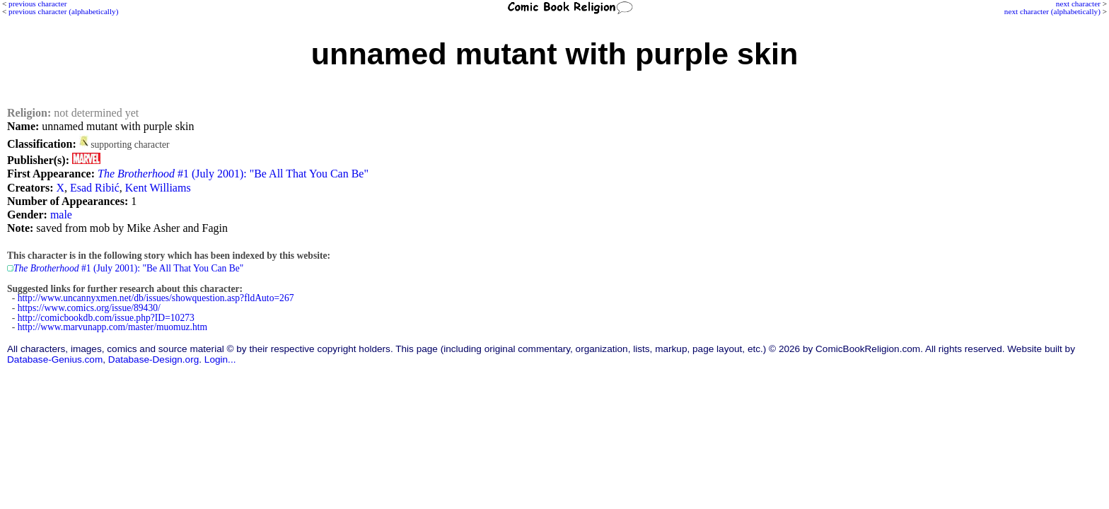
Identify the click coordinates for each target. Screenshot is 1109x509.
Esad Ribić (95, 188)
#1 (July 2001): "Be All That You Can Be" (233, 174)
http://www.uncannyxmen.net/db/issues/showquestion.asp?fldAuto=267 (156, 298)
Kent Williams (158, 188)
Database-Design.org (153, 359)
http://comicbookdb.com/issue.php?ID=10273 (106, 317)
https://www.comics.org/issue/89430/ (89, 308)
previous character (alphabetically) (63, 11)
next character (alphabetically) (1052, 11)
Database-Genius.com (55, 359)
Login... (220, 359)
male (61, 215)
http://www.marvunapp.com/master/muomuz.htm (112, 327)
